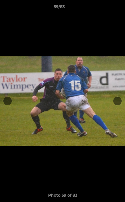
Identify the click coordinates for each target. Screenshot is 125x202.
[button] (105, 8)
